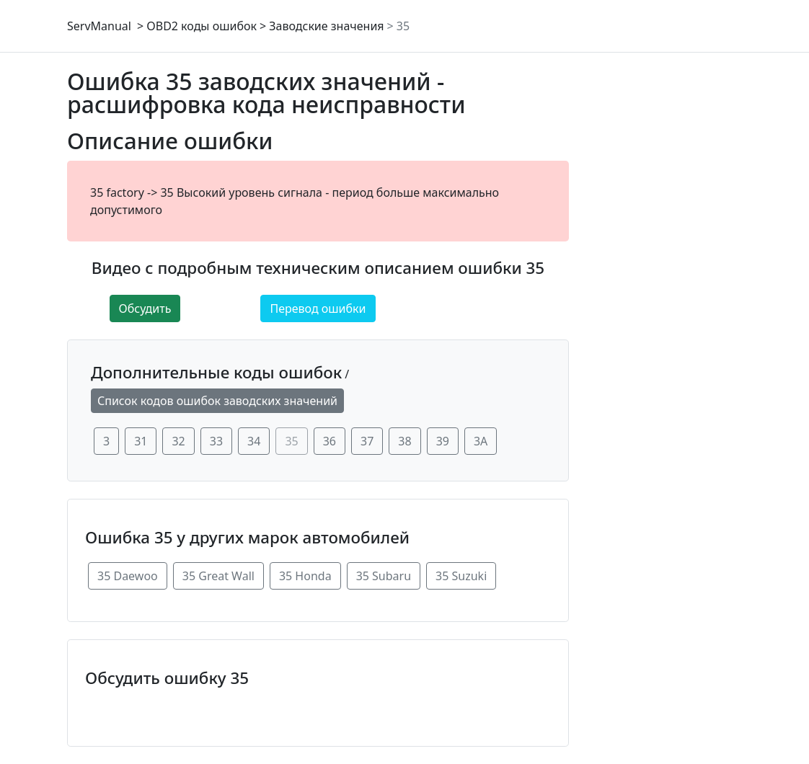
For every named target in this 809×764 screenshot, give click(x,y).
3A (480, 441)
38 (404, 441)
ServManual (99, 26)
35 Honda (305, 576)
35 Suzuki (461, 576)
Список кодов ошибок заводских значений (217, 401)
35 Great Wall (218, 576)
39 (442, 441)
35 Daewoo (127, 576)
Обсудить (145, 308)
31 (140, 441)
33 (216, 441)
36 (329, 441)
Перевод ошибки (318, 308)
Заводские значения (326, 26)
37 (367, 441)
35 (403, 26)
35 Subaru (383, 576)
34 (253, 441)
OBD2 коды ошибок (201, 26)
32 (178, 441)
